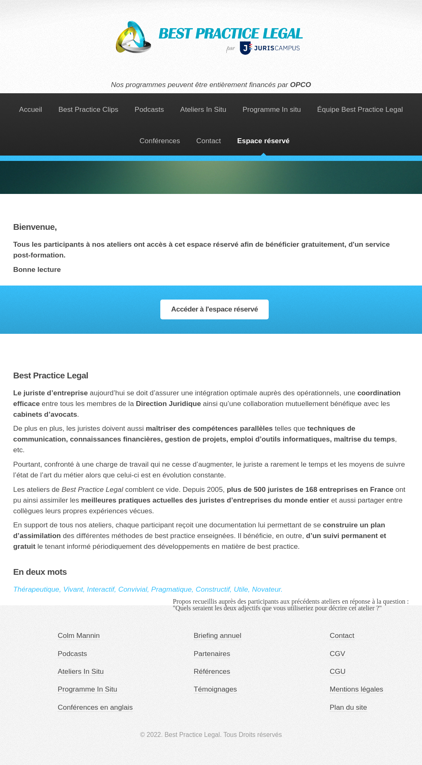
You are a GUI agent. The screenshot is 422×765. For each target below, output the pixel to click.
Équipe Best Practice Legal (360, 109)
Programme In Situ (87, 689)
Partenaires (212, 653)
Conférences (160, 141)
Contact (208, 141)
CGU (338, 671)
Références (212, 671)
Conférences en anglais (95, 707)
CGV (337, 653)
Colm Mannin (79, 635)
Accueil (30, 109)
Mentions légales (356, 689)
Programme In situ (272, 109)
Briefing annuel (217, 635)
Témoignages (215, 689)
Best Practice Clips (88, 109)
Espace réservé (263, 141)
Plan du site (348, 707)
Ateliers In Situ (203, 109)
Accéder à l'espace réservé (214, 309)
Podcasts (149, 109)
